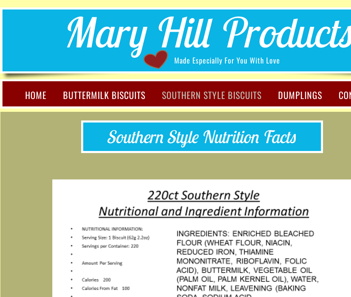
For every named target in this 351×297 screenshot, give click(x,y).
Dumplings (300, 94)
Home (36, 94)
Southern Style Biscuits (212, 94)
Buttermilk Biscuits (104, 94)
